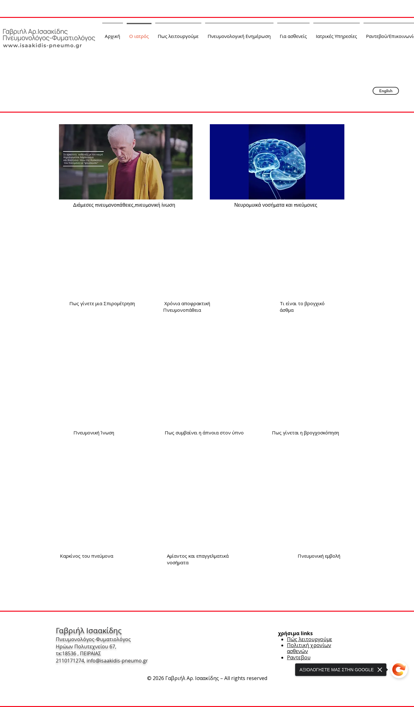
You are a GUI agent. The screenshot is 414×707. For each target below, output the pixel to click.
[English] (386, 91)
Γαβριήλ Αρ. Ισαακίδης (208, 59)
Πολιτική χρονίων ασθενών (309, 648)
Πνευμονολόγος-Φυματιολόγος (227, 50)
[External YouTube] (103, 252)
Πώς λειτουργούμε (309, 639)
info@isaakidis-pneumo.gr (117, 660)
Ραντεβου (298, 657)
